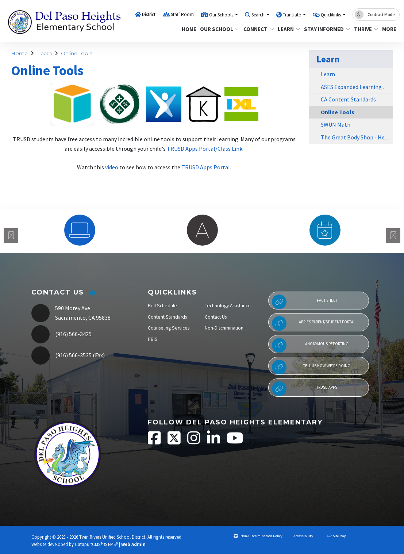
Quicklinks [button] (331, 15)
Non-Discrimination (224, 328)
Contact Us (216, 317)
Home (188, 29)
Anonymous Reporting (310, 345)
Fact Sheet (304, 302)
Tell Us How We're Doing (311, 367)
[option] (79, 230)
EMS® (113, 544)
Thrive (365, 29)
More (389, 29)
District (148, 14)
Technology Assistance (228, 306)
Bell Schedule (162, 306)
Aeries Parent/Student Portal (313, 323)
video (111, 167)
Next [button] (393, 235)
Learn (288, 29)
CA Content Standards (348, 99)
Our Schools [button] (221, 15)
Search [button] (258, 15)
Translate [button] (292, 15)
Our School (217, 29)
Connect (257, 29)
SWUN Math (335, 124)
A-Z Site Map (333, 536)
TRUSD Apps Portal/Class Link (204, 148)
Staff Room (182, 14)
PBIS (153, 339)
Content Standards (167, 317)
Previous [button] (11, 235)
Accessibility (300, 536)
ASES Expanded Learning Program (357, 87)
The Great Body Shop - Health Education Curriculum (357, 137)
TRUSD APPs (305, 388)
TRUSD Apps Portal (205, 167)
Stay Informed (324, 29)
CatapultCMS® (89, 544)
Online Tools (76, 53)
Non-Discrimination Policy (258, 536)
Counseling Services (168, 328)
